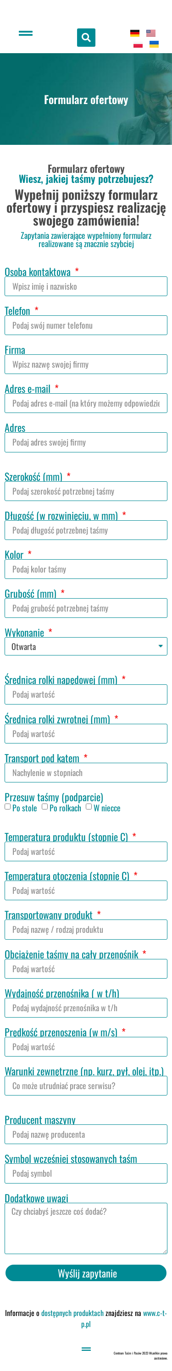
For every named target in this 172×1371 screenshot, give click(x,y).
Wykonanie (25, 632)
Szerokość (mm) (35, 476)
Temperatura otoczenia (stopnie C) (68, 875)
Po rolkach (65, 808)
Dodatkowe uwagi (36, 1198)
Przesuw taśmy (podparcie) (54, 797)
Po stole (24, 808)
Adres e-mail (29, 388)
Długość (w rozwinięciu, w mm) (62, 515)
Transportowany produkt (50, 914)
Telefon (19, 310)
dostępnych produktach (72, 1312)
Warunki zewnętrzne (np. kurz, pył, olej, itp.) (84, 1071)
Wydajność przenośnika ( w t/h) (62, 993)
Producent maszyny (40, 1119)
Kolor (15, 554)
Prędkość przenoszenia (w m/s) (62, 1032)
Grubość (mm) (32, 593)
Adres (15, 427)
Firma (15, 349)
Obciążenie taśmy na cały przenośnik (72, 954)
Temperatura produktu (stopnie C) (67, 836)
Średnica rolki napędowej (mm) (62, 679)
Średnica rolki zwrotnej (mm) (58, 719)
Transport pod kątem (43, 758)
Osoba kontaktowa (39, 271)
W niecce (107, 808)
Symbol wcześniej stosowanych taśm (71, 1158)
